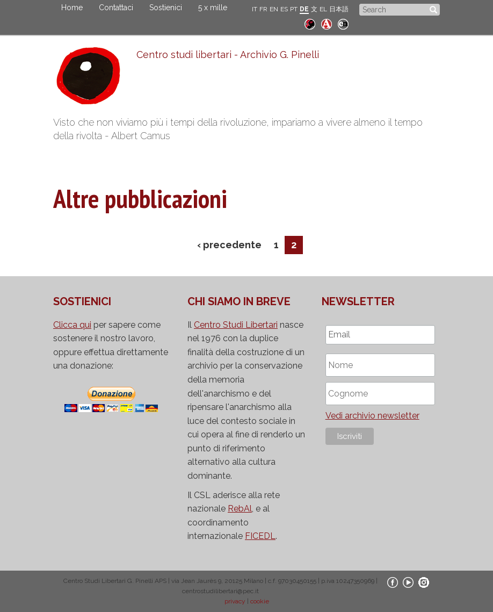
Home (72, 7)
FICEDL (260, 536)
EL (323, 9)
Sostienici (165, 7)
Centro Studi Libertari (236, 325)
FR (263, 9)
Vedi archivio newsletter (372, 416)
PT (294, 9)
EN (274, 9)
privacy (234, 601)
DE (304, 9)
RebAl (240, 508)
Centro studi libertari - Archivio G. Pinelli (227, 54)
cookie (259, 601)
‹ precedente (229, 244)
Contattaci (116, 7)
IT (254, 9)
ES (284, 9)
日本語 (339, 9)
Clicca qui (72, 325)
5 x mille (212, 7)
